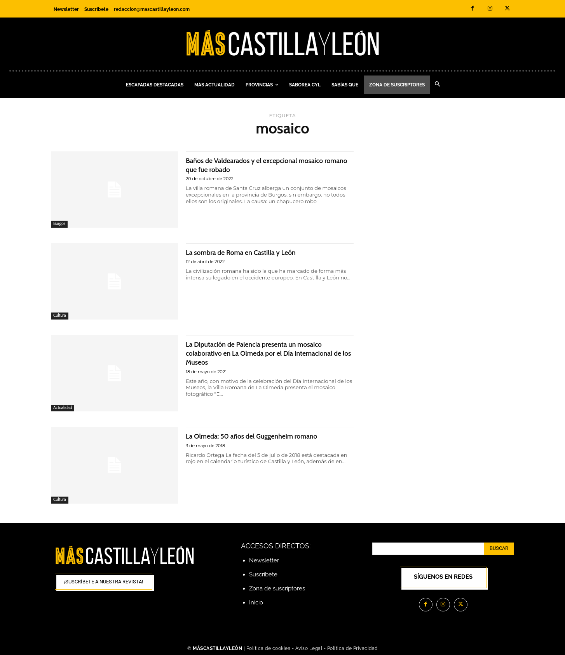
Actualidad (62, 407)
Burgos (59, 224)
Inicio (256, 602)
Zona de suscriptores (277, 588)
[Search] (499, 549)
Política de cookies (268, 648)
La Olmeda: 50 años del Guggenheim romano (265, 436)
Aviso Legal (309, 648)
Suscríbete (263, 574)
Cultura (59, 315)
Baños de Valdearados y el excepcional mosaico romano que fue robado (268, 164)
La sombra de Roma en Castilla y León (252, 252)
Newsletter (264, 560)
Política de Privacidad (352, 648)
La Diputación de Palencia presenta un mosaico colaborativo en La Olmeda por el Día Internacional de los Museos (267, 353)
